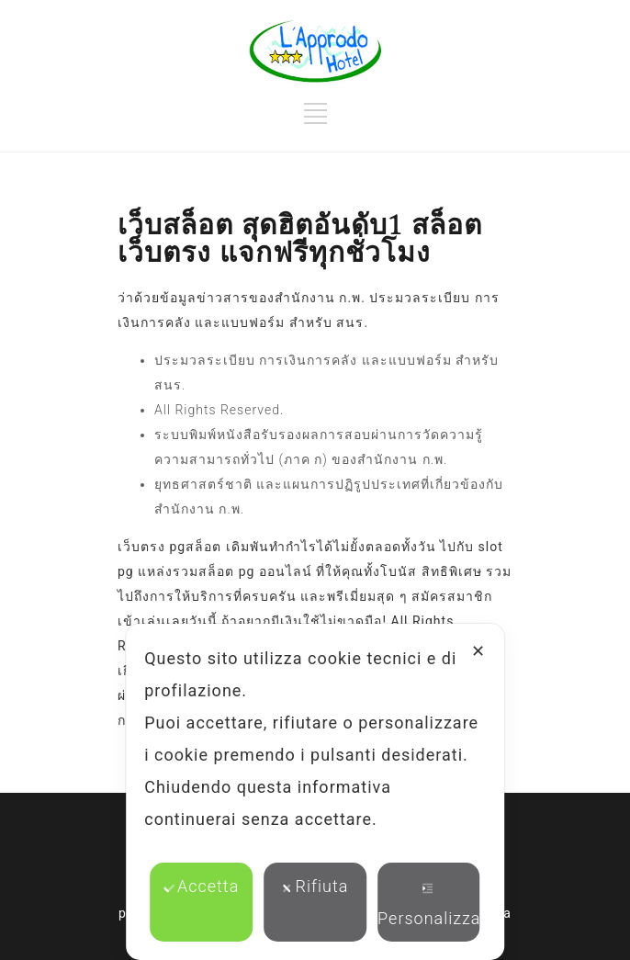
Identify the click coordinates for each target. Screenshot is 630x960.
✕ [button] (478, 651)
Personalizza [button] (428, 905)
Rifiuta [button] (315, 886)
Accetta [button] (201, 886)
